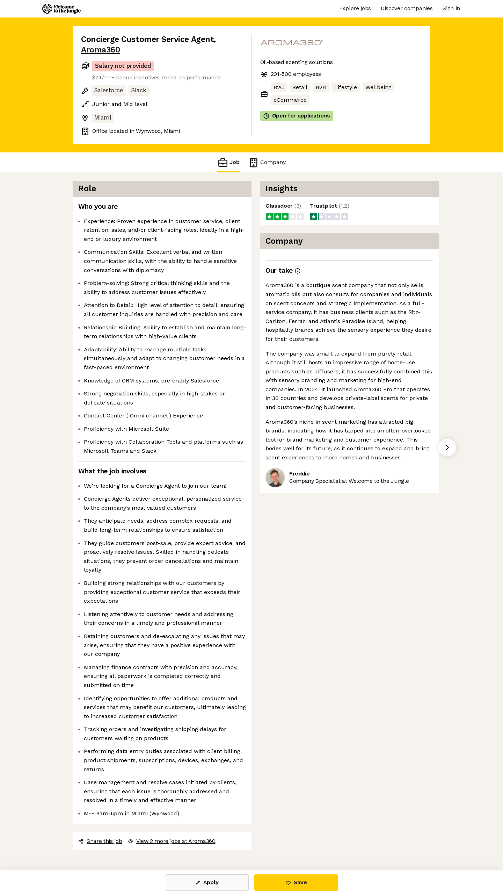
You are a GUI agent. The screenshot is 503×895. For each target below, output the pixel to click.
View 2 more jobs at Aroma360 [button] (172, 841)
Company (267, 162)
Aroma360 (100, 50)
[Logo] (61, 9)
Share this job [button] (100, 841)
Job (228, 162)
